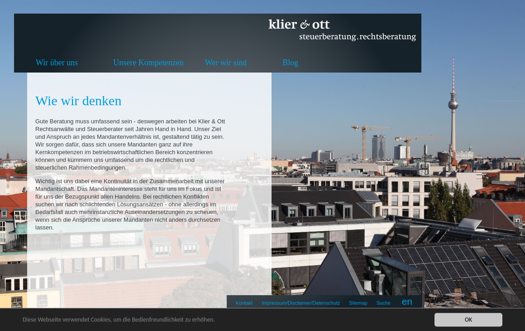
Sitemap (358, 303)
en (407, 301)
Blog (290, 62)
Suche (384, 303)
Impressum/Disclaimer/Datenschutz (301, 303)
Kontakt (244, 303)
